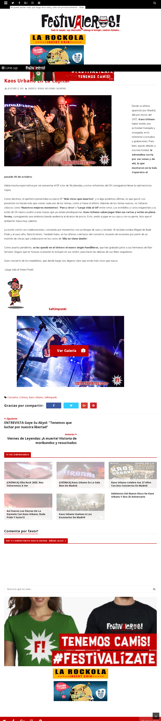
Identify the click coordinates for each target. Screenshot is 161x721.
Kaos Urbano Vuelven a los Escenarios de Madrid (75, 500)
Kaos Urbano (36, 397)
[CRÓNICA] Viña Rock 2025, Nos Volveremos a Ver (25, 468)
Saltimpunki (57, 309)
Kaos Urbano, (50, 88)
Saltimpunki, (61, 88)
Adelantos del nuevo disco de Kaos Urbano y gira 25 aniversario (132, 479)
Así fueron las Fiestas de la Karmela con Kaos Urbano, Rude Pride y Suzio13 (26, 498)
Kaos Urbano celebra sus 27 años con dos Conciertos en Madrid (131, 468)
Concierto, (32, 88)
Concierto (12, 397)
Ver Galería (67, 351)
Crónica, (41, 88)
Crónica (23, 397)
